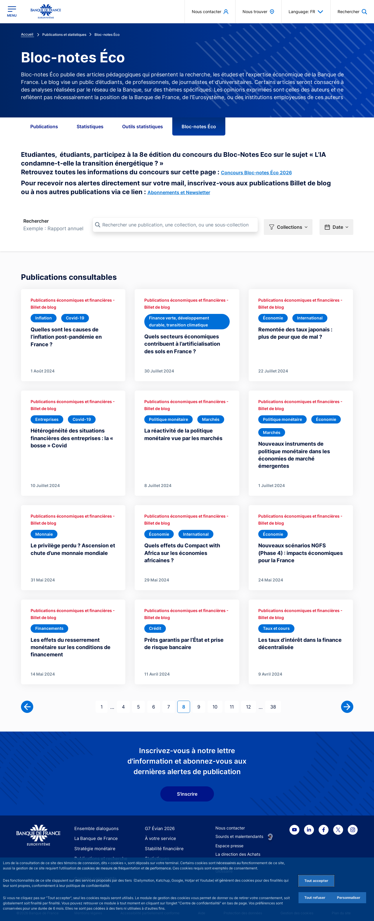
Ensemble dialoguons (94, 824)
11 (234, 702)
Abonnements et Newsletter (179, 192)
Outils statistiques (142, 126)
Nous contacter (230, 823)
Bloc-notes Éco (199, 126)
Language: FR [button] (306, 12)
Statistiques (90, 126)
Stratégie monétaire (93, 844)
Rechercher (36, 221)
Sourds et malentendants (239, 832)
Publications (44, 126)
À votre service (159, 834)
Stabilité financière (162, 844)
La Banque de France (94, 834)
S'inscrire (187, 790)
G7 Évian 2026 (159, 824)
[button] (288, 225)
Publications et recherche (98, 854)
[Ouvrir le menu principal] (12, 11)
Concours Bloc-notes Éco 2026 (256, 172)
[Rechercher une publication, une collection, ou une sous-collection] (175, 224)
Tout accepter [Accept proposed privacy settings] (316, 880)
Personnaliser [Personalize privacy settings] (348, 897)
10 (217, 702)
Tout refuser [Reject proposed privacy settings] (314, 897)
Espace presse (229, 841)
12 (251, 702)
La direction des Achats (237, 850)
